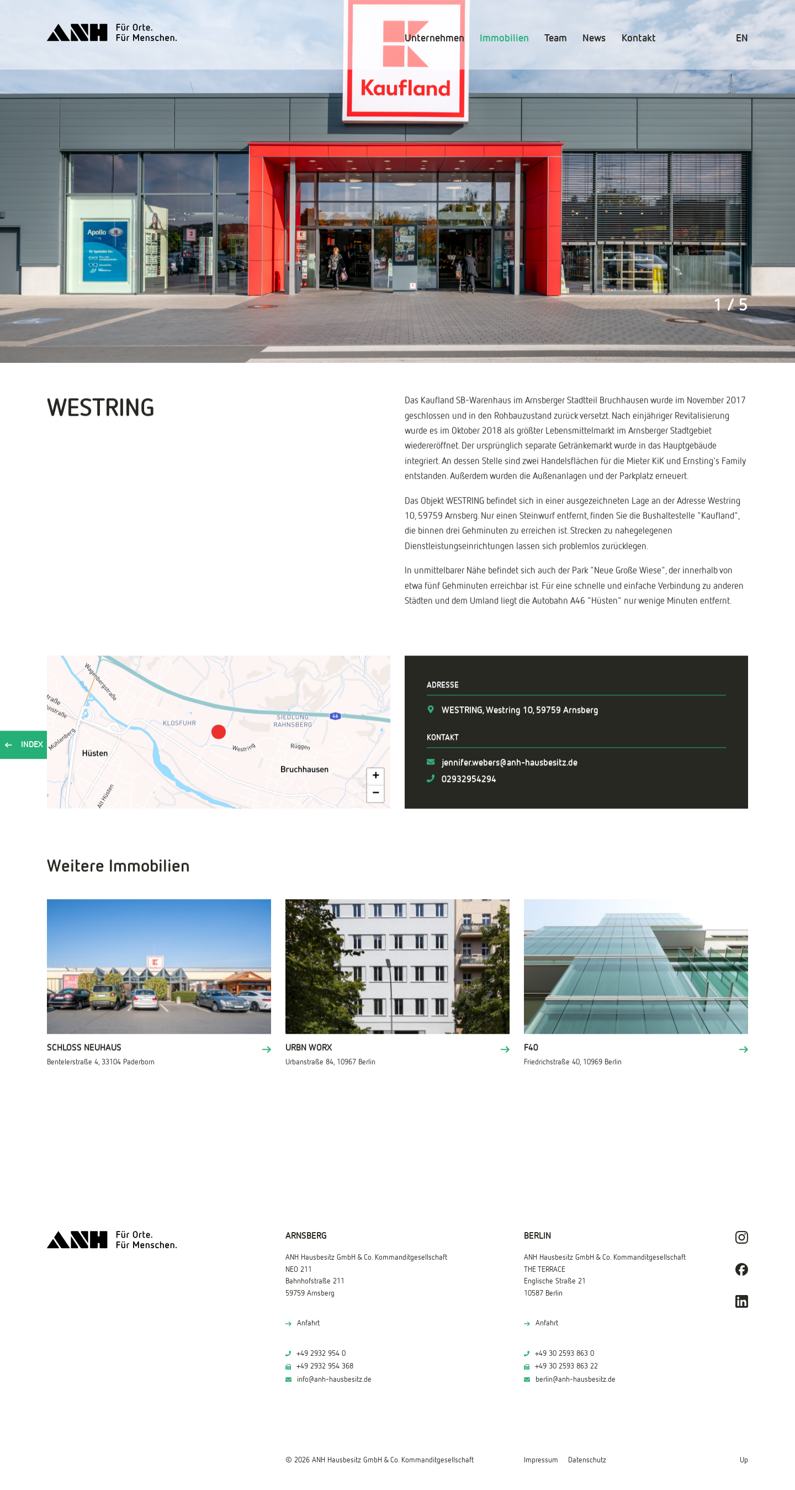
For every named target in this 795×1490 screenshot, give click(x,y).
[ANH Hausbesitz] (112, 32)
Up (744, 1460)
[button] (218, 730)
